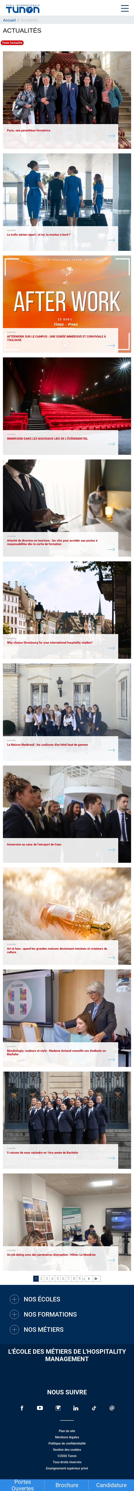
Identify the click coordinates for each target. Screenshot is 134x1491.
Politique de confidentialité (67, 1443)
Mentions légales (67, 1437)
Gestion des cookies (67, 1450)
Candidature (111, 1485)
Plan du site (67, 1431)
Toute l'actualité (12, 43)
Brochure (67, 1485)
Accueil (9, 20)
